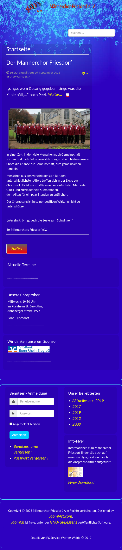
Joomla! (17, 522)
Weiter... (58, 94)
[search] (91, 33)
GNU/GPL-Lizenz (63, 522)
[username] (35, 401)
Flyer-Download (81, 482)
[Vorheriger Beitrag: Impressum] (16, 249)
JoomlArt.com (60, 516)
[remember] (10, 424)
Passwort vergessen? (31, 458)
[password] (35, 413)
